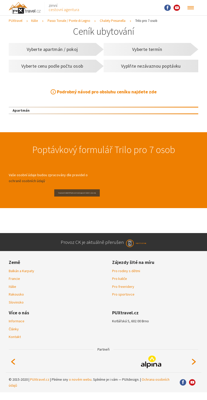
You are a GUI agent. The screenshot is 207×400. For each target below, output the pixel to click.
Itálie (34, 21)
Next (194, 369)
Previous (13, 369)
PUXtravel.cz (39, 387)
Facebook (167, 8)
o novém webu (80, 387)
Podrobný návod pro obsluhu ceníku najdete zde (107, 92)
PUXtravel (15, 21)
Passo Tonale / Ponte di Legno (69, 21)
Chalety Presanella (112, 21)
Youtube (177, 8)
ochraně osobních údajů (27, 181)
